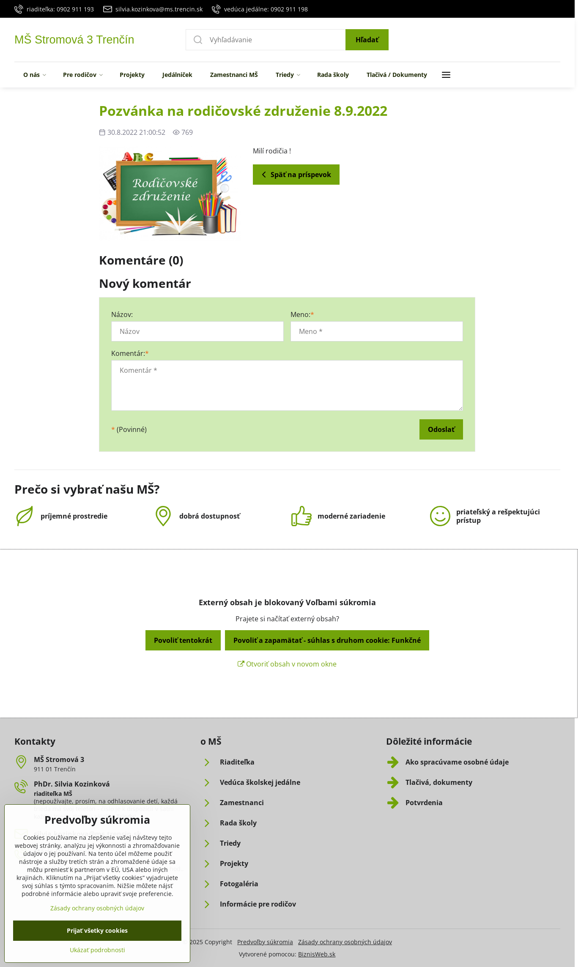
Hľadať (367, 39)
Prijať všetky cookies (97, 949)
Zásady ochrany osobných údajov (345, 942)
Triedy (125, 816)
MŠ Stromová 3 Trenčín (74, 40)
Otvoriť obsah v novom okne (287, 664)
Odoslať (441, 429)
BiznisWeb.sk (316, 954)
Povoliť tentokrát (183, 640)
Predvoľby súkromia (265, 942)
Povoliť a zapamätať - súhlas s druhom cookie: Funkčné (327, 640)
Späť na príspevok (295, 174)
